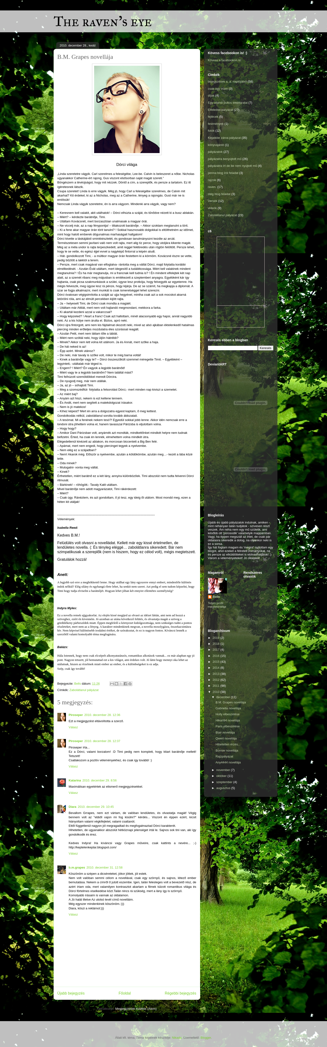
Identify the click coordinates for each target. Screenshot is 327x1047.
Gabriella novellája (228, 708)
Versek (212, 201)
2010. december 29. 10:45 (96, 807)
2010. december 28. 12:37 (102, 741)
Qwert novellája (226, 738)
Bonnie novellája (227, 750)
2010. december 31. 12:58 (105, 867)
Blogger (206, 1037)
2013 (217, 674)
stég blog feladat (219, 194)
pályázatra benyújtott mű (225, 159)
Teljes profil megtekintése (217, 604)
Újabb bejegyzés (71, 993)
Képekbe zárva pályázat (224, 138)
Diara (73, 807)
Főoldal (125, 993)
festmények (216, 124)
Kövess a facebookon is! (224, 60)
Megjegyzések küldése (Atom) (136, 1008)
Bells (216, 596)
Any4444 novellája (228, 762)
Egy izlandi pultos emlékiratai (228, 102)
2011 (217, 685)
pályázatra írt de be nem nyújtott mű (232, 166)
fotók (211, 130)
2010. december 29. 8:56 (100, 780)
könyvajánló (216, 145)
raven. (212, 187)
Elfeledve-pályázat (220, 110)
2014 (217, 667)
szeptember (224, 782)
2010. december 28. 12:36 (102, 715)
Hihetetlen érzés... (228, 744)
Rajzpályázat (224, 756)
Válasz (73, 727)
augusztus (223, 788)
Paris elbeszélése (228, 726)
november (223, 770)
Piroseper (76, 715)
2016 (217, 656)
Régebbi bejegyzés (180, 993)
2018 (217, 643)
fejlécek (213, 116)
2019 (217, 638)
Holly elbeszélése (227, 714)
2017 (217, 649)
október (221, 776)
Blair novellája (225, 732)
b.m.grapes (77, 867)
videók (212, 208)
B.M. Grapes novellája (231, 702)
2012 (217, 680)
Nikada (176, 1037)
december (223, 697)
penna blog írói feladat (223, 173)
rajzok (212, 180)
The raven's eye (103, 21)
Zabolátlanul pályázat (84, 690)
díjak (211, 95)
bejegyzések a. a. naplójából (227, 81)
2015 (217, 662)
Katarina (75, 780)
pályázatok (215, 152)
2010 (217, 692)
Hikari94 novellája (228, 720)
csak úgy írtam (218, 88)
